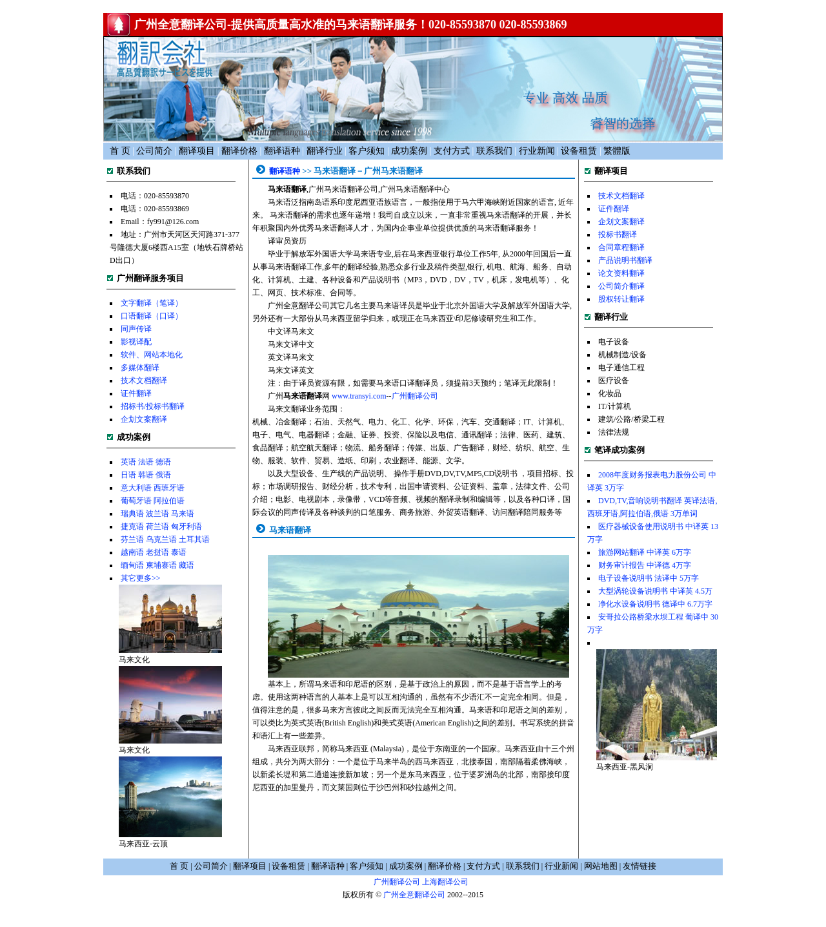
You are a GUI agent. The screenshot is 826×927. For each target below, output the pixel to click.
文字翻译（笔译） (152, 302)
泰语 (178, 552)
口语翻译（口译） (152, 315)
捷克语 (132, 526)
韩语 (146, 474)
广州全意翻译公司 (414, 894)
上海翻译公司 (445, 881)
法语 (146, 461)
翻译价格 (239, 151)
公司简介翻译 (621, 286)
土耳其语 (194, 539)
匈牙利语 (186, 526)
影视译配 (136, 341)
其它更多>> (141, 578)
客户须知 (366, 151)
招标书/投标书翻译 (153, 406)
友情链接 (639, 866)
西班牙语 (169, 487)
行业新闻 (537, 151)
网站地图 (601, 866)
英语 (128, 461)
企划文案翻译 (144, 419)
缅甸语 (132, 565)
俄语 (163, 474)
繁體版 (616, 151)
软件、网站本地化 (152, 354)
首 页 (120, 151)
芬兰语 (132, 539)
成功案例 (409, 151)
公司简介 (154, 151)
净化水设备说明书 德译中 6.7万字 (655, 604)
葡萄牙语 (136, 500)
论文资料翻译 (621, 273)
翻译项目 (197, 151)
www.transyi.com (359, 396)
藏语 (186, 565)
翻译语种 (282, 151)
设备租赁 (579, 151)
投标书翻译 (617, 234)
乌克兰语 (161, 539)
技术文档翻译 (144, 380)
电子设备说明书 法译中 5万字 (648, 578)
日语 (128, 474)
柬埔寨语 (161, 565)
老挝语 (157, 552)
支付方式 (452, 151)
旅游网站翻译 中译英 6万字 (644, 552)
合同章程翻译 (621, 247)
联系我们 (494, 151)
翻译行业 (325, 151)
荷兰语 (157, 526)
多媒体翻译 (140, 367)
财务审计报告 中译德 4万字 (644, 565)
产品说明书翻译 (625, 260)
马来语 (182, 513)
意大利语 (136, 487)
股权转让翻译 (621, 299)
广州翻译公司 (415, 396)
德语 (163, 461)
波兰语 (157, 513)
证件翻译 (136, 393)
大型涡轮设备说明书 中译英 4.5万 (655, 591)
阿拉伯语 (169, 500)
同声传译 (136, 328)
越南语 (132, 552)
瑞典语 (132, 513)
